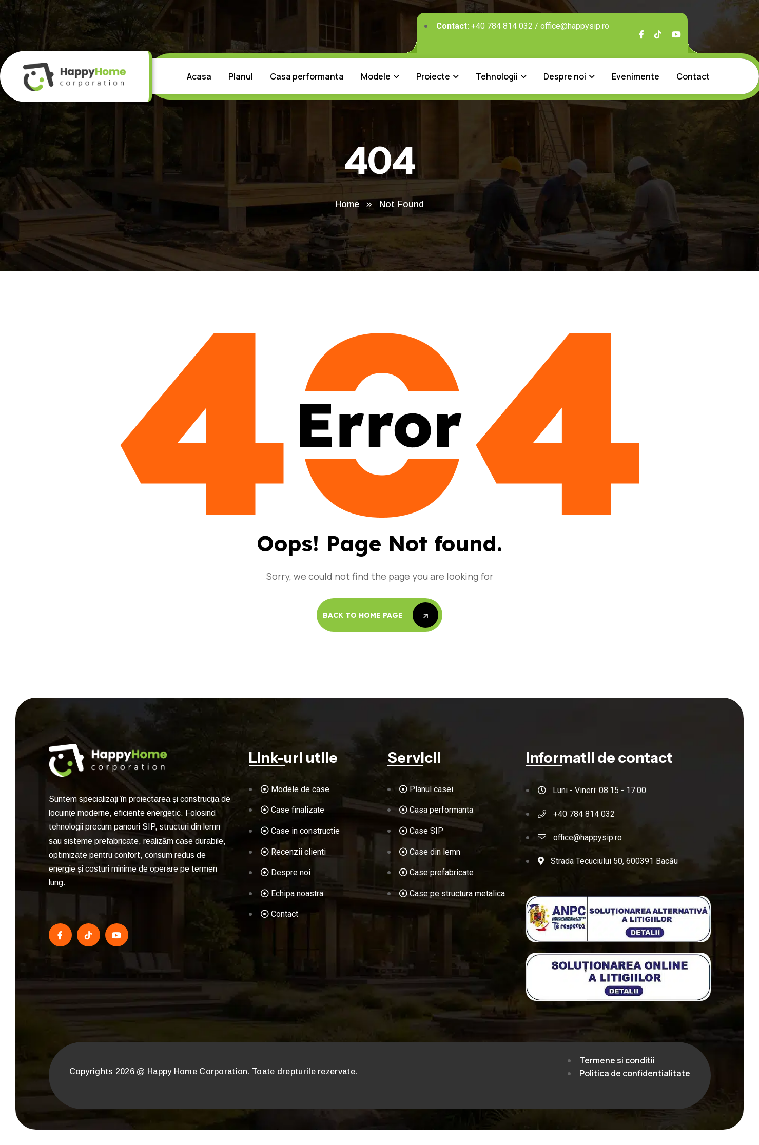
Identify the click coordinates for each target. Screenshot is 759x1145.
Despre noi (564, 76)
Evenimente (635, 76)
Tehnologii (497, 76)
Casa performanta (307, 76)
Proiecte (433, 76)
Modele (376, 76)
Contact (693, 76)
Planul (240, 76)
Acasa (199, 76)
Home (347, 204)
